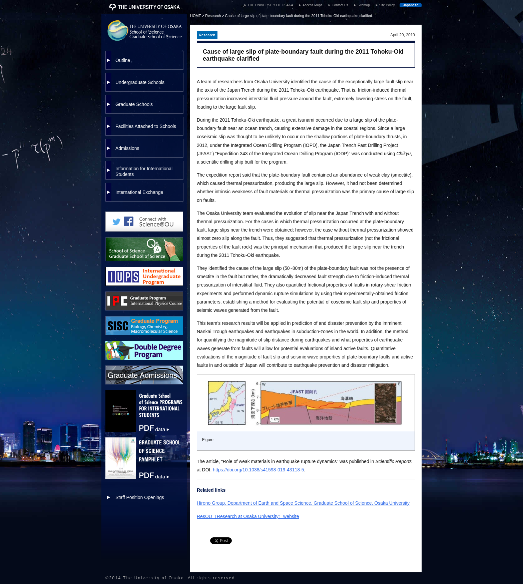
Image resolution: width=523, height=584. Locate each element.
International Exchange (139, 192)
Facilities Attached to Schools (145, 126)
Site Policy (387, 5)
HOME (195, 16)
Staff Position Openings (139, 497)
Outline (122, 60)
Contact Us (340, 5)
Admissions (127, 148)
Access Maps (312, 5)
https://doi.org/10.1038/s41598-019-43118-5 (258, 469)
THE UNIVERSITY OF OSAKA (271, 5)
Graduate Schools (134, 104)
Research (213, 16)
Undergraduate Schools (139, 82)
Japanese (410, 5)
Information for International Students (143, 171)
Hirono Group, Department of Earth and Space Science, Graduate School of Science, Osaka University (303, 503)
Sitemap (364, 5)
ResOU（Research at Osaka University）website (248, 516)
